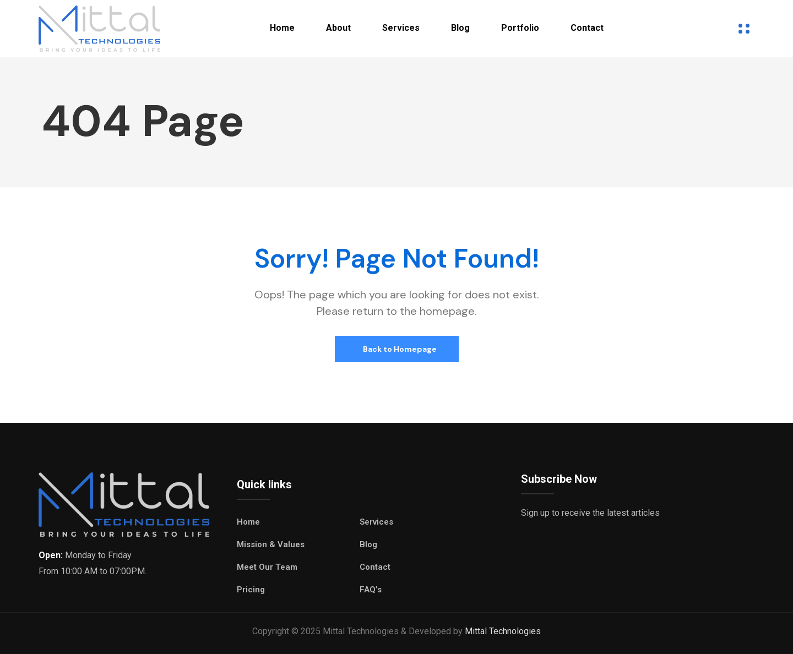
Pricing (251, 590)
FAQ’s (371, 590)
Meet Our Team (267, 567)
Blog (460, 28)
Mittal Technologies (503, 631)
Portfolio (520, 28)
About (338, 28)
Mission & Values (271, 544)
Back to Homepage (399, 349)
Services (401, 28)
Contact (587, 28)
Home (282, 28)
